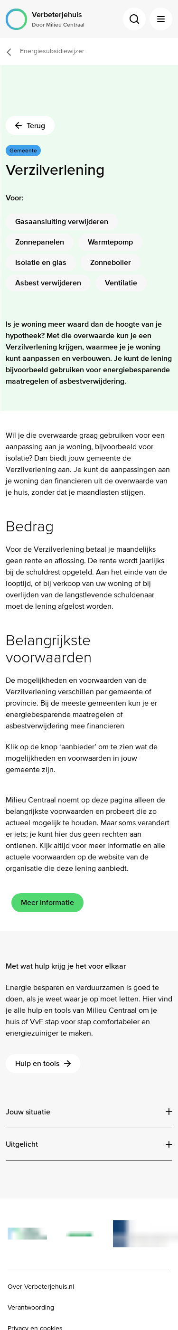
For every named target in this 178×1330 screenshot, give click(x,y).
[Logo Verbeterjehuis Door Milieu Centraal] (45, 19)
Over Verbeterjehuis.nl (41, 1287)
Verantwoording (31, 1307)
